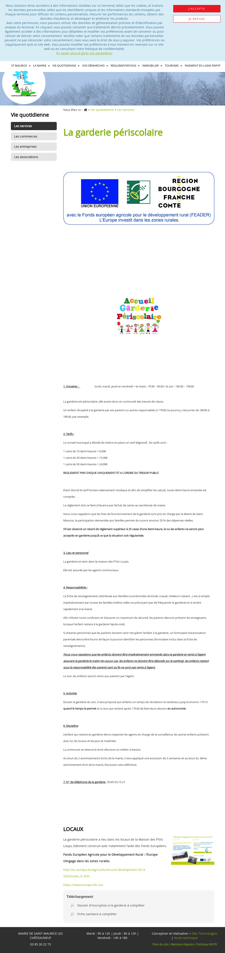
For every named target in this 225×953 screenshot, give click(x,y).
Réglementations (125, 65)
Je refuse (197, 19)
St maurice (21, 65)
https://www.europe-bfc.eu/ (83, 885)
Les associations (26, 157)
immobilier (152, 65)
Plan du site (160, 944)
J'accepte (197, 9)
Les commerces (25, 136)
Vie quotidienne (65, 65)
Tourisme (173, 65)
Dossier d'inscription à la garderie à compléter (111, 905)
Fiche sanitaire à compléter (97, 914)
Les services (23, 126)
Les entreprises (25, 146)
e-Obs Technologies (203, 933)
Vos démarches (95, 65)
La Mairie (41, 65)
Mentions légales (182, 944)
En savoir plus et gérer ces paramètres (84, 53)
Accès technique (186, 938)
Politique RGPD (206, 944)
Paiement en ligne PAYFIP (202, 65)
